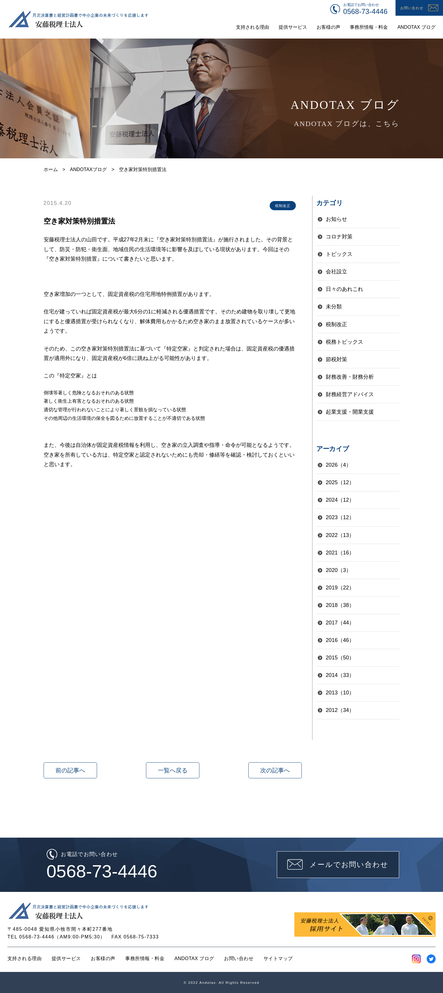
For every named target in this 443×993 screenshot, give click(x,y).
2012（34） (340, 710)
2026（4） (338, 465)
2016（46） (340, 640)
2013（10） (340, 693)
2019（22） (340, 588)
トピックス (339, 254)
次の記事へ (275, 770)
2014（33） (340, 675)
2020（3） (338, 570)
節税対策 (336, 359)
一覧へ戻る (173, 770)
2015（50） (340, 658)
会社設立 (336, 272)
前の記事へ (70, 770)
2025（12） (340, 482)
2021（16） (340, 553)
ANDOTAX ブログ (194, 958)
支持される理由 (24, 958)
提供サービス (66, 958)
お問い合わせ (238, 958)
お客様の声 (103, 958)
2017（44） (340, 623)
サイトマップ (278, 958)
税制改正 (336, 324)
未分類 (334, 307)
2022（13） (340, 535)
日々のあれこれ (344, 289)
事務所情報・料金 (144, 958)
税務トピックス (344, 342)
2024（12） (340, 500)
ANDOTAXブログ (88, 169)
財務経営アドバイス (350, 394)
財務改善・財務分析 (350, 377)
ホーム (51, 169)
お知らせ (336, 219)
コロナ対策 (339, 237)
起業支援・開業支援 (350, 412)
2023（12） (340, 517)
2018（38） (340, 605)
